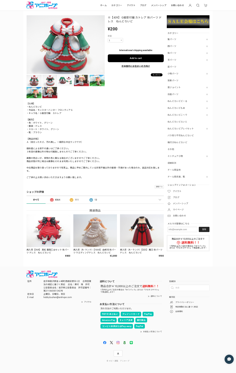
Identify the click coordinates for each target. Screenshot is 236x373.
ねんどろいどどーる (177, 101)
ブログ (143, 5)
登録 (204, 229)
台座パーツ (173, 94)
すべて (36, 200)
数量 (110, 36)
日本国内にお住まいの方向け (136, 66)
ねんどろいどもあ (176, 108)
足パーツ (172, 67)
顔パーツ (172, 46)
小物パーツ (173, 73)
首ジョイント (174, 87)
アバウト (131, 5)
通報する (159, 187)
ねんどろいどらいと (177, 122)
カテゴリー (116, 5)
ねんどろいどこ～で (177, 115)
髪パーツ (172, 39)
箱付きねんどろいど (177, 142)
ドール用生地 (174, 170)
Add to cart (136, 58)
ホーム (103, 5)
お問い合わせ (177, 5)
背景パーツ (173, 80)
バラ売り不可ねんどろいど (181, 135)
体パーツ (172, 53)
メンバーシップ (158, 5)
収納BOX (172, 163)
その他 (171, 149)
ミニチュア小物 (175, 156)
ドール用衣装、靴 (176, 177)
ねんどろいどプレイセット (181, 128)
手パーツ (172, 60)
